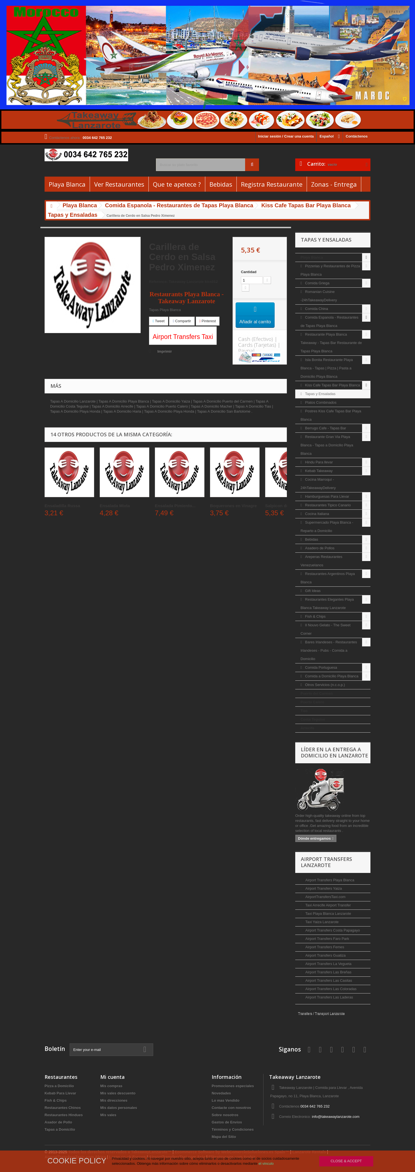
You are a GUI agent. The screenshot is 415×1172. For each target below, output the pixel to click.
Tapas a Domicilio (60, 1129)
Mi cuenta (112, 1077)
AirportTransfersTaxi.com (325, 897)
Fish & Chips (315, 616)
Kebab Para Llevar (60, 1093)
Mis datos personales (118, 1108)
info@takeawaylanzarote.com (336, 1117)
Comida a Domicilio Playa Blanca (331, 676)
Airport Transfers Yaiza (323, 888)
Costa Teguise (313, 719)
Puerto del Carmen (317, 693)
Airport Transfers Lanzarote (326, 862)
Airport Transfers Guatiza (325, 955)
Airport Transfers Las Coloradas (330, 989)
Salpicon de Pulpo (283, 505)
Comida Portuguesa (320, 667)
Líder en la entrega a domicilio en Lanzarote (334, 752)
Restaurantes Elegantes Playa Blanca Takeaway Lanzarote (327, 603)
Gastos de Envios (227, 1122)
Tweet (159, 321)
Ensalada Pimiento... (175, 505)
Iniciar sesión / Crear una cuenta (286, 136)
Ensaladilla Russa (62, 505)
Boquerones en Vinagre (233, 505)
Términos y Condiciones (233, 1129)
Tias (304, 711)
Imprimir (164, 351)
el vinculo (266, 1163)
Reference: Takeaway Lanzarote (176, 282)
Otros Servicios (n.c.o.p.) (324, 685)
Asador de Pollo (58, 1122)
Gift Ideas (312, 591)
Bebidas (220, 184)
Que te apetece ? (177, 184)
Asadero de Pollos (319, 548)
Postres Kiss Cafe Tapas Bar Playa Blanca (331, 415)
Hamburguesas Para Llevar (326, 496)
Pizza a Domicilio (59, 1086)
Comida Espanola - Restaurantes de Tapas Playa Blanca (329, 321)
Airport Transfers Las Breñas (327, 972)
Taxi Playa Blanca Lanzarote (327, 913)
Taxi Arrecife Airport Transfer (327, 905)
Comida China (316, 309)
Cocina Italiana (316, 514)
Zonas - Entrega (334, 184)
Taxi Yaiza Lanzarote (321, 922)
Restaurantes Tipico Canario (327, 505)
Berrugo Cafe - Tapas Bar (325, 428)
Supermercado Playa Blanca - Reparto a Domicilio (327, 526)
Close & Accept (346, 1161)
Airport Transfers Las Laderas (328, 997)
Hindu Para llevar (318, 462)
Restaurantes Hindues (64, 1115)
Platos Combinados (320, 402)
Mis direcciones (114, 1100)
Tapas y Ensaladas (320, 394)
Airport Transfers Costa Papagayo (332, 930)
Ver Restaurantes (119, 184)
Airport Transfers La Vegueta (327, 964)
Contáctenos (357, 136)
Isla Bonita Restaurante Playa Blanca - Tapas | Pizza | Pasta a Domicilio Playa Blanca (327, 368)
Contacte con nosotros (231, 1108)
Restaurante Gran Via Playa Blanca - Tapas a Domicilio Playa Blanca (327, 445)
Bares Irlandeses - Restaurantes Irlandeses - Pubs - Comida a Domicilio (329, 650)
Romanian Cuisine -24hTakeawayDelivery (319, 296)
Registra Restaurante (271, 184)
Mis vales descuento (117, 1093)
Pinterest (207, 321)
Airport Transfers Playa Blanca (329, 880)
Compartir (182, 321)
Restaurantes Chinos (63, 1108)
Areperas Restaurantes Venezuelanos (321, 561)
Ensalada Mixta (115, 505)
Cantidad (249, 272)
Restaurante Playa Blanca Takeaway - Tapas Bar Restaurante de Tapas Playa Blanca (331, 342)
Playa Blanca (67, 184)
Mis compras (111, 1086)
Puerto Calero (312, 702)
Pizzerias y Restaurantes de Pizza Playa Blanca (330, 270)
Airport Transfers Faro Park (326, 939)
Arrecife (307, 728)
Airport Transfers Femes (324, 947)
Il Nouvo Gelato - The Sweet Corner (325, 629)
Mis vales (108, 1115)
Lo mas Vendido (226, 1100)
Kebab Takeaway (318, 471)
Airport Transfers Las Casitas (328, 980)
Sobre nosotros (225, 1115)
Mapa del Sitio (224, 1137)
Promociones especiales (233, 1086)
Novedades (221, 1093)
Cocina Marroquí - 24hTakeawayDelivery (318, 483)
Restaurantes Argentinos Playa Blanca (328, 578)
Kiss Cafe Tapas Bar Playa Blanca (332, 385)
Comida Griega (316, 283)
